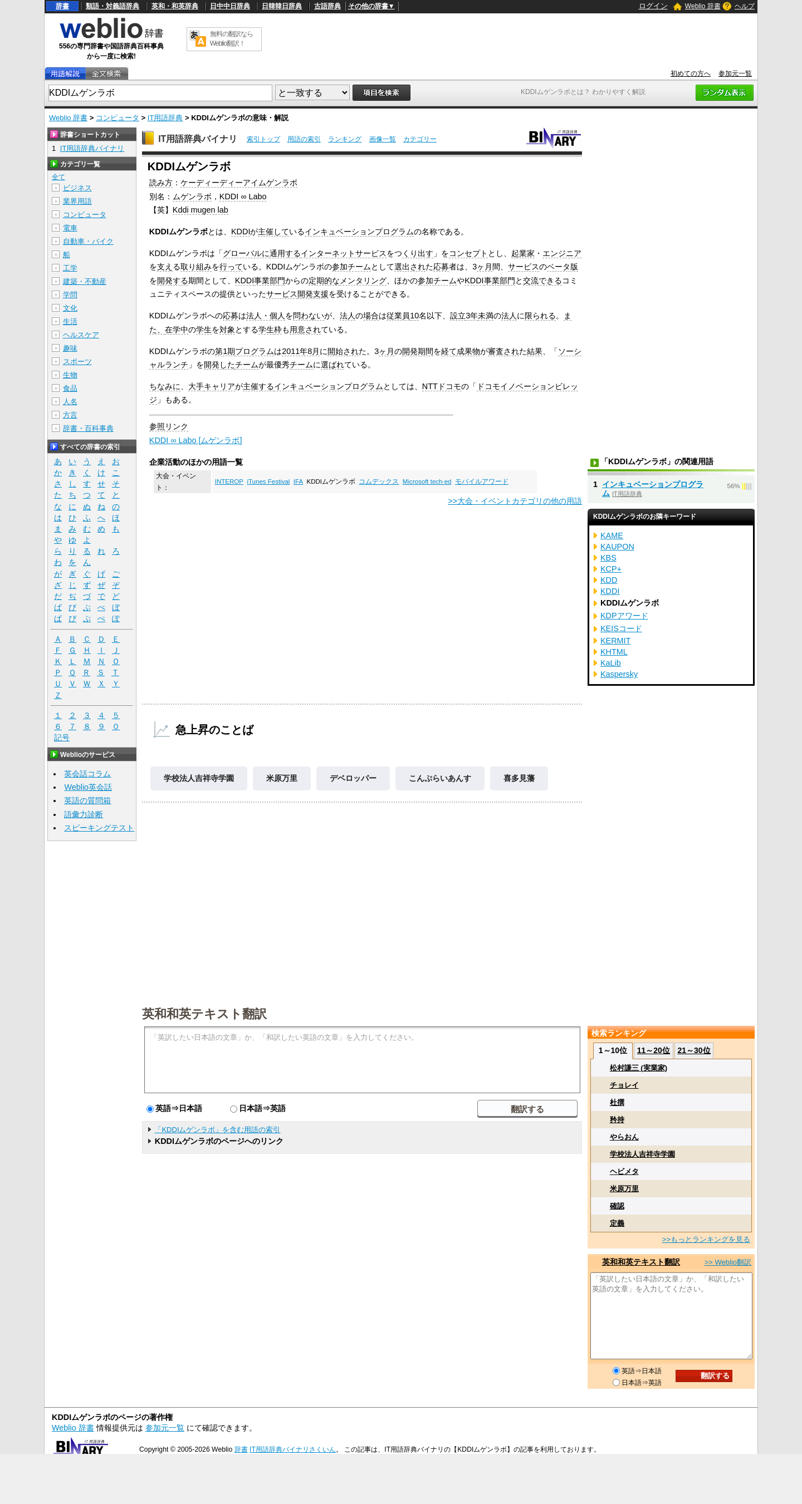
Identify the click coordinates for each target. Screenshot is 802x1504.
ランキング (344, 139)
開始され (343, 351)
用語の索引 (304, 139)
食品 (70, 388)
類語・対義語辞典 (112, 6)
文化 (70, 308)
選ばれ (332, 364)
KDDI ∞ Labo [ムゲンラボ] (195, 440)
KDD (608, 580)
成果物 (468, 351)
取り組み (196, 266)
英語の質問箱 (87, 800)
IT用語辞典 (165, 118)
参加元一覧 (735, 73)
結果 (534, 351)
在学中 (176, 329)
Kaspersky (619, 674)
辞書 (62, 6)
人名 (70, 401)
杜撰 (617, 1102)
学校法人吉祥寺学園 (199, 778)
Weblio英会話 (88, 787)
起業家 (523, 253)
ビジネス (77, 188)
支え (165, 266)
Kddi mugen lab (200, 209)
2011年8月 (301, 351)
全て (58, 177)
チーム (246, 364)
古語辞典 (327, 6)
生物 (70, 375)
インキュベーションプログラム (359, 231)
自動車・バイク (88, 241)
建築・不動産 (84, 281)
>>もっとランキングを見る (706, 1239)
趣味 (70, 348)
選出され (410, 266)
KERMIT (615, 640)
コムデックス (379, 481)
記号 (62, 738)
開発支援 (313, 293)
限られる (540, 315)
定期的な (324, 280)
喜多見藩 (519, 778)
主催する (258, 386)
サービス (523, 266)
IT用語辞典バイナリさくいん (293, 1449)
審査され (503, 351)
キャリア (219, 386)
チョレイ (624, 1085)
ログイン (653, 6)
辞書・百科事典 (88, 428)
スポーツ (77, 361)
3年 (472, 315)
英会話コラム (87, 773)
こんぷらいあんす (440, 778)
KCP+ (611, 568)
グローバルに (246, 253)
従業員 (398, 315)
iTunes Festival (268, 481)
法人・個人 (265, 315)
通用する (285, 253)
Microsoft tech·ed (427, 481)
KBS (608, 557)
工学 (70, 268)
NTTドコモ (441, 386)
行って (231, 266)
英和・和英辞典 (174, 6)
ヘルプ (745, 6)
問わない (308, 315)
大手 (196, 386)
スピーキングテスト (99, 827)
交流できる (542, 280)
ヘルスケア (81, 335)
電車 (70, 228)
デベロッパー (353, 778)
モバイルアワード (481, 481)
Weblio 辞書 (703, 6)
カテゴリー (420, 139)
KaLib (610, 662)
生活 (70, 321)
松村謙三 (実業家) (638, 1068)
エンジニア (561, 253)
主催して (273, 231)
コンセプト (468, 253)
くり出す (417, 253)
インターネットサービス (344, 253)
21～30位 (693, 1050)
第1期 (225, 351)
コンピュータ (117, 118)
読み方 (161, 182)
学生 (204, 329)
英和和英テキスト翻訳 (204, 1013)
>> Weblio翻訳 (728, 1262)
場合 (371, 315)
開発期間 (417, 351)
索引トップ (263, 139)
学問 (70, 295)
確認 (617, 1206)
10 (414, 315)
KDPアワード (624, 615)
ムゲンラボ (192, 196)
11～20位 (653, 1050)
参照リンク (168, 426)
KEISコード (621, 628)
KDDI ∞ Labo (243, 196)
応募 (441, 266)
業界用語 (77, 201)
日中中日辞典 (230, 6)
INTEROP (229, 481)
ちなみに (164, 386)
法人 (347, 315)
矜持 (617, 1119)
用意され (305, 329)
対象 (227, 329)
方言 (70, 415)
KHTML (614, 651)
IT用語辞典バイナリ (197, 139)
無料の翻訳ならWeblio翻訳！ (231, 38)
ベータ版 (562, 266)
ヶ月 (484, 266)
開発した (219, 364)
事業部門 (269, 280)
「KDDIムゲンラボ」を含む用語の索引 (217, 1129)
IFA (298, 481)
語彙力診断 (83, 814)
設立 (458, 315)
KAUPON (617, 546)
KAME (611, 535)
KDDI (240, 231)
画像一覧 (382, 139)
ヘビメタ (624, 1171)
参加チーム (351, 266)
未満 (485, 315)
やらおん (624, 1137)
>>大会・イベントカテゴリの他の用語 (515, 501)
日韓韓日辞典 (282, 6)
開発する (172, 280)
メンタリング (363, 280)
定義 (617, 1223)
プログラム (254, 351)
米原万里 (281, 778)
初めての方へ (691, 73)
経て (449, 351)
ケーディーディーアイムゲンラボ (238, 182)
